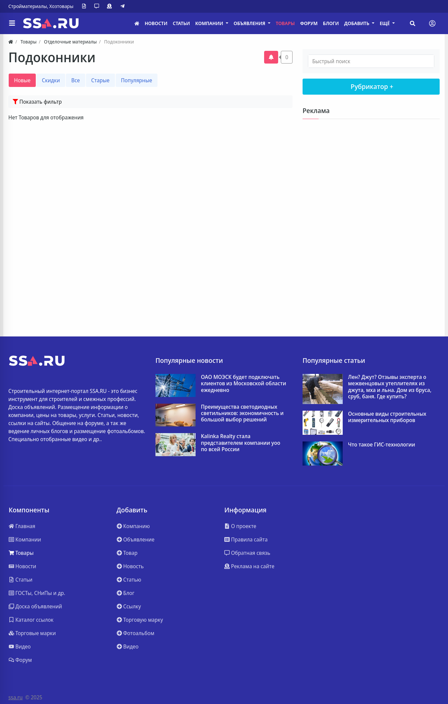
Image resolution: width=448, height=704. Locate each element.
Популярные (136, 80)
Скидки (51, 80)
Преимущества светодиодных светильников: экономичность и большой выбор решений (242, 413)
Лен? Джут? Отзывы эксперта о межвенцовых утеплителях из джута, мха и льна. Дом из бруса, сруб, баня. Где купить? (389, 387)
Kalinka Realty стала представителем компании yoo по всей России (240, 442)
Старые (100, 80)
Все (75, 80)
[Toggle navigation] (432, 23)
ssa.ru (15, 697)
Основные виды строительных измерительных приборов (387, 417)
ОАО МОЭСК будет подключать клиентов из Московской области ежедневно (243, 383)
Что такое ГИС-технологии (381, 444)
